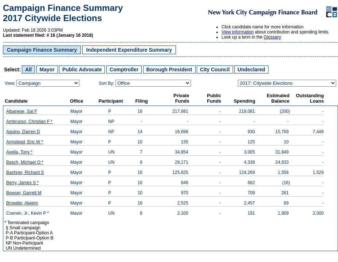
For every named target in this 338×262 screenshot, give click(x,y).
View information (237, 32)
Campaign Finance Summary (42, 50)
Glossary (272, 37)
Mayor (47, 69)
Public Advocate (82, 69)
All (28, 69)
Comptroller (124, 69)
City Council (215, 69)
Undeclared (251, 69)
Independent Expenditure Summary (129, 50)
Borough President (169, 69)
